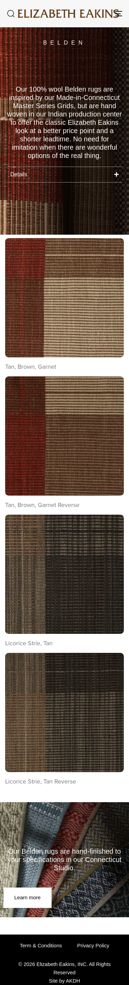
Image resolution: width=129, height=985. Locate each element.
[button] (10, 13)
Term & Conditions (41, 945)
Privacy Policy (93, 945)
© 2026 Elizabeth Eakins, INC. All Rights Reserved (64, 968)
